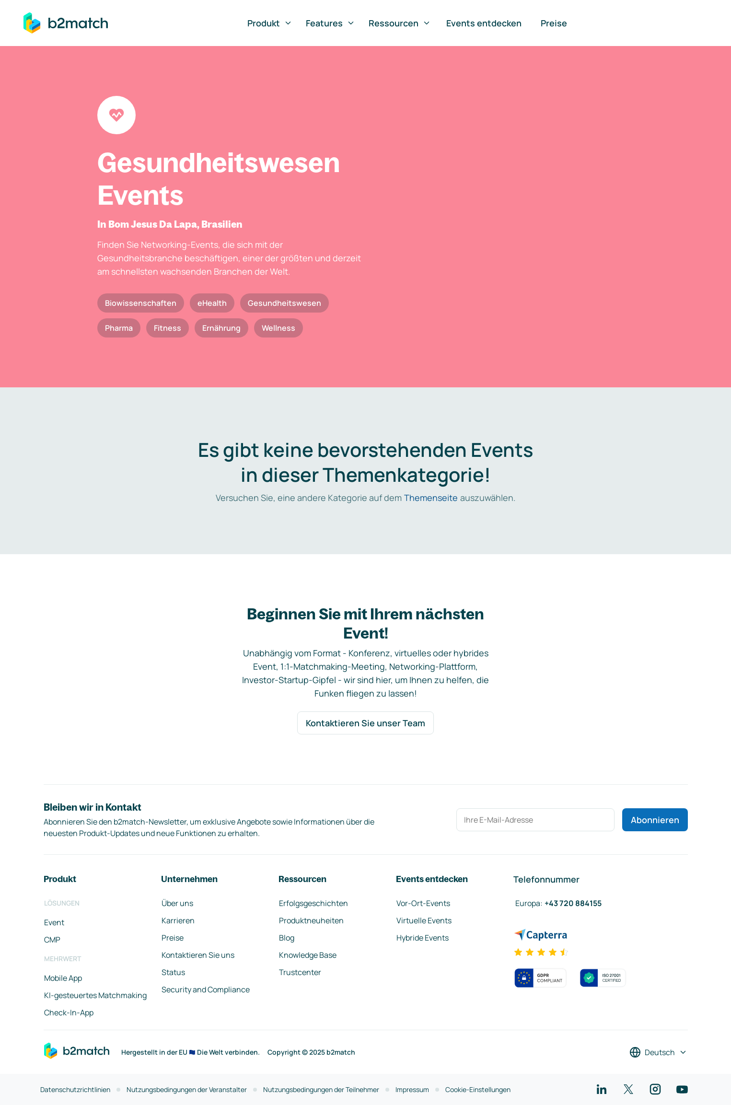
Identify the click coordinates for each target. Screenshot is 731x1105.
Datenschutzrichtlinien (75, 1089)
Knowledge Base (307, 955)
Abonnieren (655, 820)
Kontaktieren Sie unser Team (365, 723)
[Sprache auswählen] (658, 1052)
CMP (52, 939)
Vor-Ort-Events (423, 903)
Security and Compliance (206, 989)
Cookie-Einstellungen (478, 1089)
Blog (286, 937)
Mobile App (63, 978)
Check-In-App (68, 1012)
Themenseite (431, 497)
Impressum (412, 1089)
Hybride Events (422, 937)
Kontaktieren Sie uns (198, 955)
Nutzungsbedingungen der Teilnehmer (321, 1089)
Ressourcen (400, 23)
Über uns (177, 903)
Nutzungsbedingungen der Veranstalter (187, 1089)
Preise (554, 23)
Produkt (269, 23)
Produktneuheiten (311, 920)
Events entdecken (484, 23)
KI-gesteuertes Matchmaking (95, 995)
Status (173, 972)
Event (54, 922)
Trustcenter (300, 972)
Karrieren (178, 920)
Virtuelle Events (424, 920)
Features (330, 23)
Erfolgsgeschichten (313, 903)
